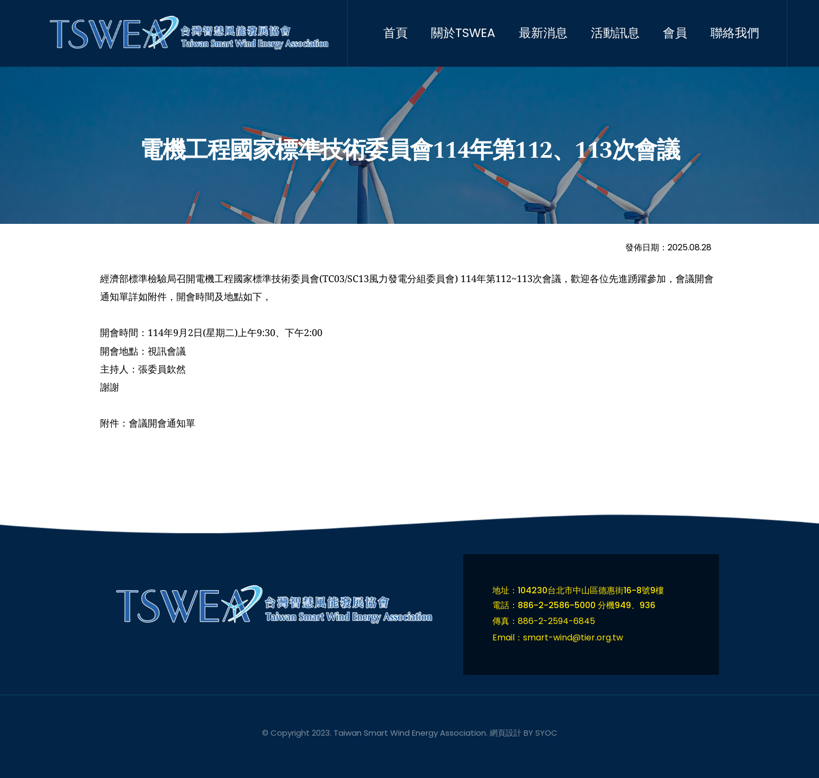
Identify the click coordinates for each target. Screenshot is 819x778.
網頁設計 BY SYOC (523, 732)
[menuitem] (405, 33)
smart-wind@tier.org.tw (573, 637)
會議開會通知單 (162, 423)
